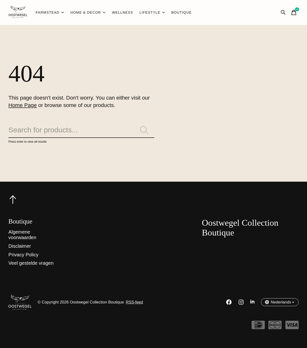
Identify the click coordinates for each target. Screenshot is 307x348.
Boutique (181, 12)
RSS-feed (134, 302)
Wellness (122, 12)
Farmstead (50, 12)
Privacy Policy (23, 254)
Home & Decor (88, 12)
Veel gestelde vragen (30, 263)
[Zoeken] (81, 130)
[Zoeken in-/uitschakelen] (283, 12)
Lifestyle (152, 12)
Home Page (22, 105)
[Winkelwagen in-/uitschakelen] (294, 12)
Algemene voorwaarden (22, 234)
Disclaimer (19, 246)
